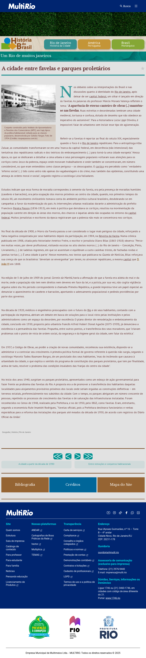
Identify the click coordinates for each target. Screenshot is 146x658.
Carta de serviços (74, 530)
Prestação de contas (76, 554)
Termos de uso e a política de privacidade (79, 583)
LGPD (68, 576)
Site (8, 524)
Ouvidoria (104, 546)
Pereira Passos (21, 208)
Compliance (71, 535)
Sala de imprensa (15, 541)
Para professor (14, 554)
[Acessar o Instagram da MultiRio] (114, 513)
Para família (12, 565)
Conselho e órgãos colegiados (73, 543)
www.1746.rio (113, 598)
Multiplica (38, 549)
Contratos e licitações (77, 565)
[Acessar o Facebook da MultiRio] (126, 513)
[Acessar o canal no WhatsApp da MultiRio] (132, 513)
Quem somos (13, 530)
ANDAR (37, 530)
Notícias (10, 571)
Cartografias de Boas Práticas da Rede (43, 537)
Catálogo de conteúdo (12, 548)
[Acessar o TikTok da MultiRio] (120, 513)
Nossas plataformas (44, 524)
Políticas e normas (75, 549)
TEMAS (37, 554)
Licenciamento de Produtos (15, 584)
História (15, 432)
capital (127, 259)
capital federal (97, 96)
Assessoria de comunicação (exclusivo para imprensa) (115, 562)
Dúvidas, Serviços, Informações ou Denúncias (119, 581)
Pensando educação (17, 576)
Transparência (72, 524)
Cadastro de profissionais (79, 571)
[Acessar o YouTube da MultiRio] (108, 513)
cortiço (100, 166)
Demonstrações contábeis (79, 560)
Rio (89, 310)
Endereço (104, 524)
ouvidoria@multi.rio (108, 552)
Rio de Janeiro (122, 91)
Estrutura (11, 535)
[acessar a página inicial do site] (21, 6)
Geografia (6, 432)
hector (36, 544)
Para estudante (14, 560)
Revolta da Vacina (109, 236)
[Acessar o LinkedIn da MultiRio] (138, 513)
